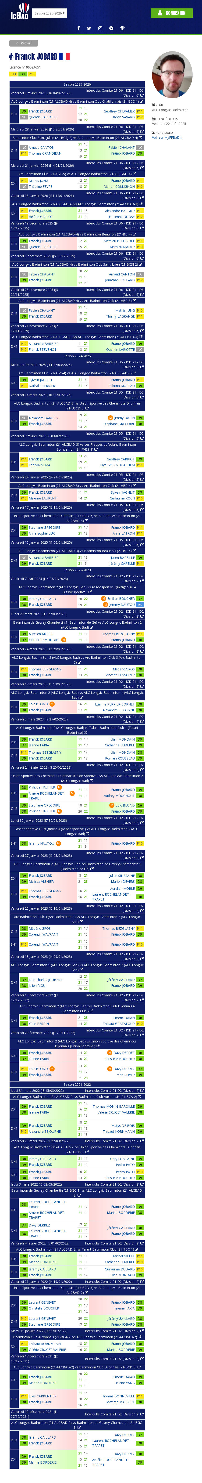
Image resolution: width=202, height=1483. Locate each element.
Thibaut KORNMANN (119, 1131)
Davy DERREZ (124, 1052)
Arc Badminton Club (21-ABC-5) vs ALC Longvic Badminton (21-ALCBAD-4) (77, 174)
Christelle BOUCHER (119, 1058)
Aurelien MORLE (41, 634)
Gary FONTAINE (122, 1159)
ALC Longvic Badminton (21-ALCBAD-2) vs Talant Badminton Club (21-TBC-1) (77, 1249)
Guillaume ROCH (122, 498)
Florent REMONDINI (44, 639)
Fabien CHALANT (122, 147)
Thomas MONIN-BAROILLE (114, 1106)
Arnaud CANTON (41, 147)
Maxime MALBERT (120, 1402)
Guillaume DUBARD (120, 1269)
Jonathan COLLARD (120, 280)
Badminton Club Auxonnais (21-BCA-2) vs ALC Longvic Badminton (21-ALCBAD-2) (77, 1337)
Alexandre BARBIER (120, 211)
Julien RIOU (37, 985)
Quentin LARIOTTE (43, 117)
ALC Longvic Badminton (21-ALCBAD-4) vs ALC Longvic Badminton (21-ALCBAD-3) (77, 204)
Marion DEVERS (123, 881)
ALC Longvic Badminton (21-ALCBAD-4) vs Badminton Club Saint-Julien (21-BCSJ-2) (77, 264)
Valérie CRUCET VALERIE (116, 1112)
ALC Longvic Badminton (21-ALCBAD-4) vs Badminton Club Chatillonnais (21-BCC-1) (77, 101)
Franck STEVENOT (43, 349)
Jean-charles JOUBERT (45, 979)
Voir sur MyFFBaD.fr (167, 137)
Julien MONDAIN (122, 739)
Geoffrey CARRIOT (121, 459)
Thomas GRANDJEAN (45, 153)
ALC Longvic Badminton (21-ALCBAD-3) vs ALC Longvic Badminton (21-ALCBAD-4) (77, 337)
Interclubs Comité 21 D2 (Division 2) (114, 1090)
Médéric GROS (124, 669)
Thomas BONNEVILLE (118, 1396)
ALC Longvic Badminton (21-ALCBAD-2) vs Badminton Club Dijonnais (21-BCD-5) (77, 1367)
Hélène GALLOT (41, 216)
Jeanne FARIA (39, 745)
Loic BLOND (38, 704)
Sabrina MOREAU (122, 385)
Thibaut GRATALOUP (119, 1023)
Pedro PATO (125, 1164)
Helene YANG (124, 1383)
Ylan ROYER (126, 1075)
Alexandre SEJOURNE (119, 710)
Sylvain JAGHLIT (41, 380)
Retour (25, 43)
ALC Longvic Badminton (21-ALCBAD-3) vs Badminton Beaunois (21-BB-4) (77, 551)
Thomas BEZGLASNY (118, 634)
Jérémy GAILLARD (42, 599)
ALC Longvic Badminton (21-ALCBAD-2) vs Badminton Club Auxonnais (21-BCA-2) (77, 1096)
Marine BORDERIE (121, 1212)
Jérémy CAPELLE (122, 563)
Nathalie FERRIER (42, 385)
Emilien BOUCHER (121, 598)
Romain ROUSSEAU (120, 758)
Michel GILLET (124, 1256)
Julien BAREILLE (123, 557)
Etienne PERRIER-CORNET (115, 704)
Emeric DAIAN (124, 1018)
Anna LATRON (124, 533)
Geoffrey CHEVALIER (119, 111)
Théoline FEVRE (40, 186)
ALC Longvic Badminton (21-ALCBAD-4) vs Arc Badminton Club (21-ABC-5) (77, 300)
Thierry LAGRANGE (120, 316)
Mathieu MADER (122, 247)
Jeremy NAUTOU (122, 604)
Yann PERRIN (39, 1023)
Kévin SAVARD (124, 117)
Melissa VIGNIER (41, 881)
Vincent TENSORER (120, 675)
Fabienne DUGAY (122, 216)
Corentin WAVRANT (43, 934)
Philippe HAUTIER (42, 787)
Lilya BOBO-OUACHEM (117, 465)
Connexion (171, 13)
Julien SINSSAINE (122, 875)
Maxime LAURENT (43, 498)
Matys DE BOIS (123, 1125)
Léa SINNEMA (39, 465)
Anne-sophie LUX (42, 533)
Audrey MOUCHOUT (119, 795)
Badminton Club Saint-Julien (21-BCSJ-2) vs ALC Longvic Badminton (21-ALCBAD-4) (77, 137)
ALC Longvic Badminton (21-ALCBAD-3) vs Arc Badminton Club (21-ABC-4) (77, 485)
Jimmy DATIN (124, 418)
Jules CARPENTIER (43, 1396)
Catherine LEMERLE (120, 745)
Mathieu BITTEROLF (119, 241)
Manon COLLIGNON (119, 186)
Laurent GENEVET (42, 1302)
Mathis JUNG (38, 180)
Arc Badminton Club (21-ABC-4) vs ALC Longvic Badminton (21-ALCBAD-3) (77, 373)
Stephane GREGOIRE (119, 424)
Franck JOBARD (40, 111)
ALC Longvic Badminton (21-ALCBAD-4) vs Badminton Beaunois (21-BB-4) (77, 234)
